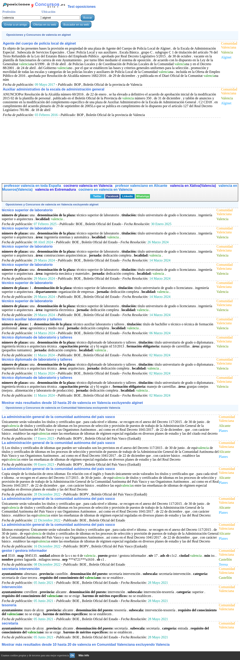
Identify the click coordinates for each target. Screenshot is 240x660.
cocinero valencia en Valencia (88, 185)
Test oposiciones (82, 6)
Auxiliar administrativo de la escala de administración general (53, 89)
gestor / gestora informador (24, 550)
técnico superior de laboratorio (27, 210)
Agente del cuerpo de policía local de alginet (39, 43)
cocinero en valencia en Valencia (105, 189)
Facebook (112, 196)
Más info (83, 655)
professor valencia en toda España (32, 185)
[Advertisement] (111, 148)
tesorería (9, 605)
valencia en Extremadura (55, 189)
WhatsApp (142, 196)
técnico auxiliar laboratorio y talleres (32, 319)
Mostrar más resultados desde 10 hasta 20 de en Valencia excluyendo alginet (72, 403)
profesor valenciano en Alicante (141, 185)
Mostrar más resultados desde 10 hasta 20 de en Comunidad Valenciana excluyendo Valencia (86, 644)
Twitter (97, 196)
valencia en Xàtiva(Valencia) (193, 185)
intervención (12, 587)
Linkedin (127, 196)
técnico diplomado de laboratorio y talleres (37, 337)
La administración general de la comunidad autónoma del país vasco (58, 417)
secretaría (10, 623)
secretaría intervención (21, 569)
